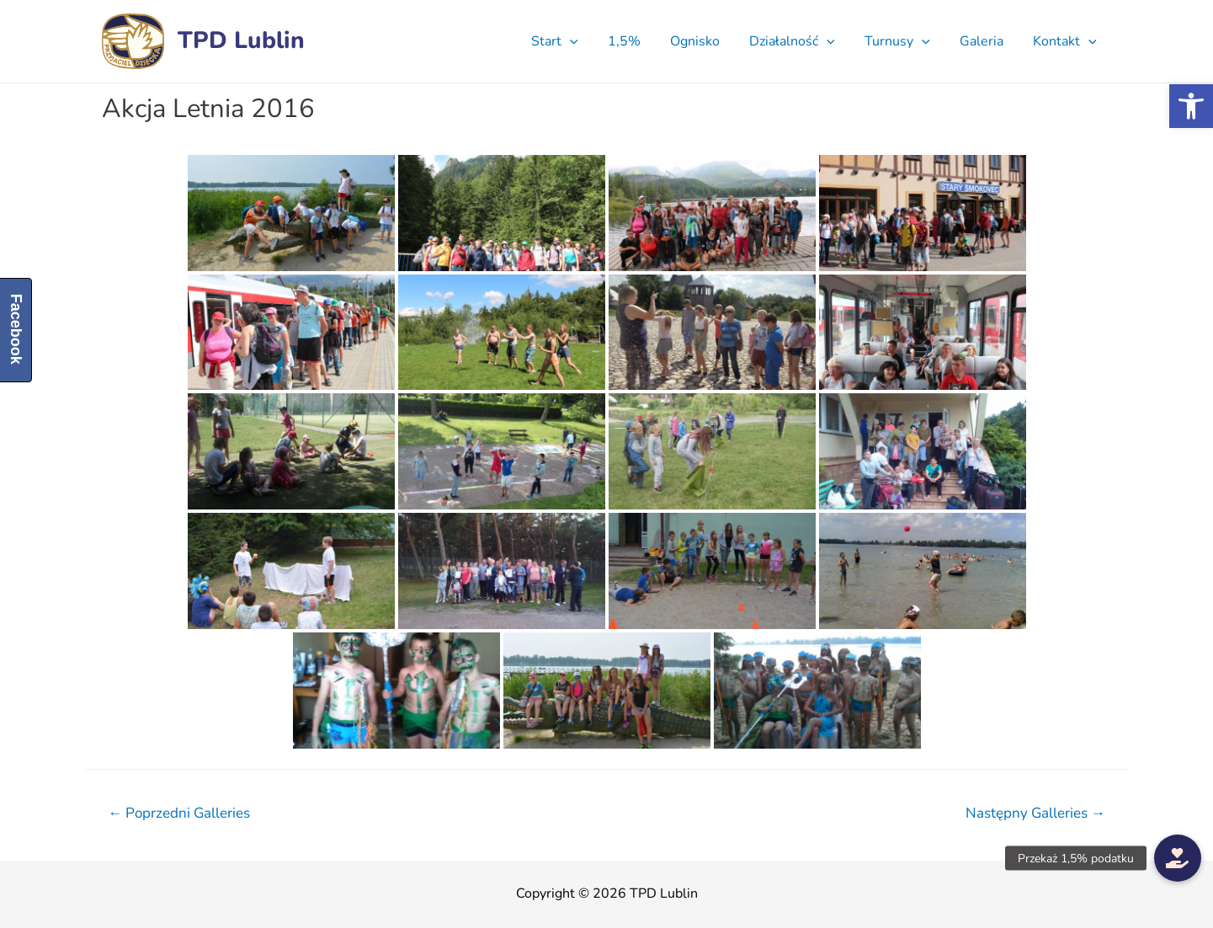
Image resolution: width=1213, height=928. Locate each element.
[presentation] (587, 41)
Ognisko (707, 41)
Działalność (802, 41)
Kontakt (1067, 41)
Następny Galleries (1035, 813)
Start (572, 41)
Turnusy (904, 41)
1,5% (639, 41)
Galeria (986, 41)
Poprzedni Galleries (179, 813)
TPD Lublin (241, 40)
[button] (1191, 106)
